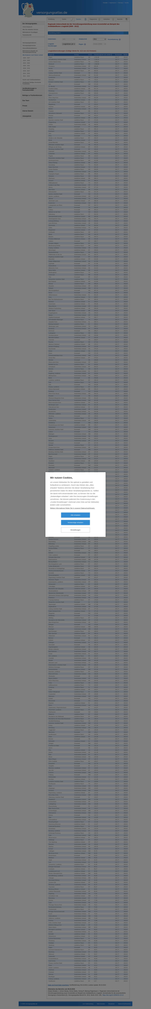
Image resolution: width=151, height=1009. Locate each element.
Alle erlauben (62, 519)
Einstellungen (75, 526)
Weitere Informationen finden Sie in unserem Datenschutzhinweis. (72, 512)
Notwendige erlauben (89, 519)
